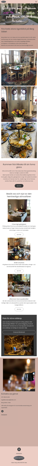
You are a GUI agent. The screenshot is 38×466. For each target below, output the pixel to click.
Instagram (4, 414)
